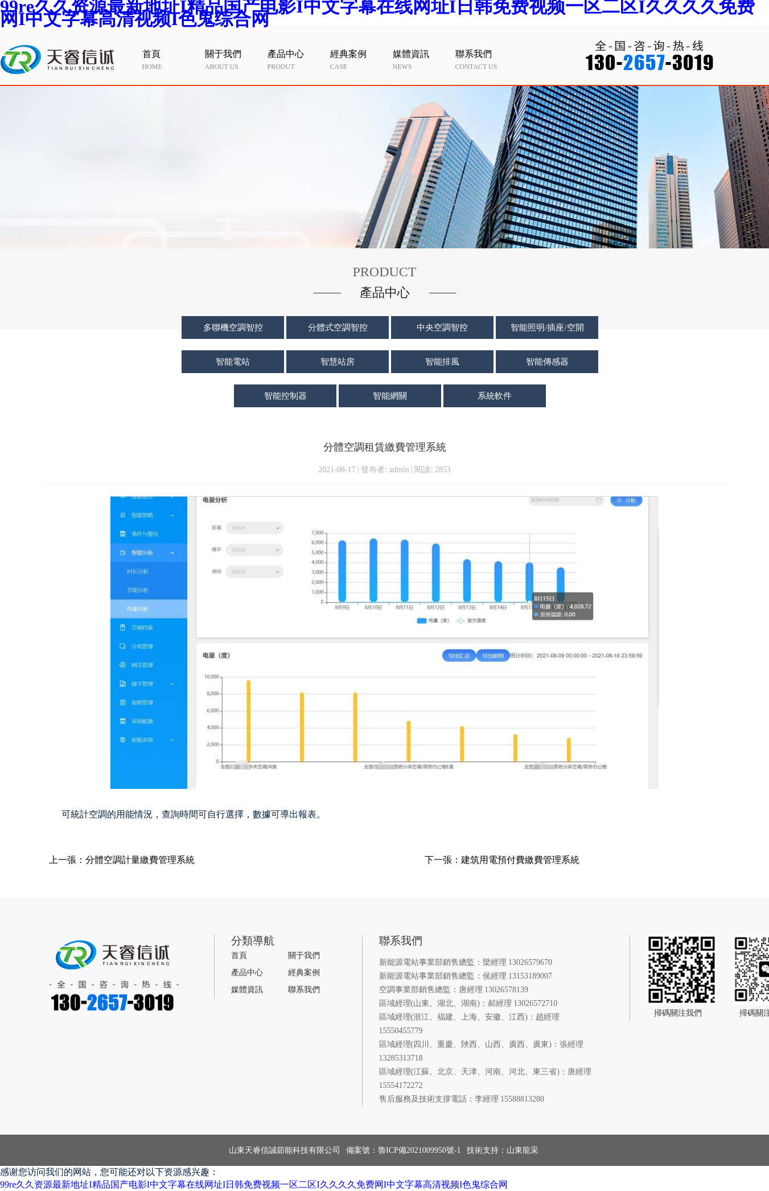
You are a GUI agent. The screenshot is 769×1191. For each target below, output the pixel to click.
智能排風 (442, 361)
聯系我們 (304, 989)
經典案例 (304, 972)
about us (233, 59)
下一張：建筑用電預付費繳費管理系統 (502, 860)
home (170, 59)
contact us (483, 59)
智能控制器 (285, 395)
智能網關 (390, 395)
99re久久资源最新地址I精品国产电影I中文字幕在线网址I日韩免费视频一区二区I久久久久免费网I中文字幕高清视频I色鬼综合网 (254, 1184)
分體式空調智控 (338, 327)
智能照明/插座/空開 (547, 327)
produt (296, 59)
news (421, 59)
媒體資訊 (247, 989)
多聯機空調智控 (233, 327)
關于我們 (304, 955)
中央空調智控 (442, 327)
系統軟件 (495, 395)
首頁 (239, 955)
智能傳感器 (547, 361)
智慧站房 (337, 361)
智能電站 (233, 361)
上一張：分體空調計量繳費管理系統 (122, 860)
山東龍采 (522, 1150)
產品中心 (247, 972)
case (358, 59)
